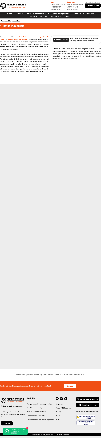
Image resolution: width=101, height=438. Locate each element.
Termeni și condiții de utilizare (37, 412)
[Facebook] (65, 398)
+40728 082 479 (56, 9)
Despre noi (59, 404)
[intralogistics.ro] (87, 405)
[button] (33, 16)
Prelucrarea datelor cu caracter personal (40, 420)
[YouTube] (61, 398)
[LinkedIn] (57, 398)
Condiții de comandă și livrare (37, 408)
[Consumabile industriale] (16, 21)
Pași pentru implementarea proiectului (39, 404)
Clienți (58, 416)
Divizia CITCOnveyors (63, 408)
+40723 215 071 (56, 7)
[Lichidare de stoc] (93, 5)
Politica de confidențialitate (36, 416)
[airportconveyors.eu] (87, 399)
